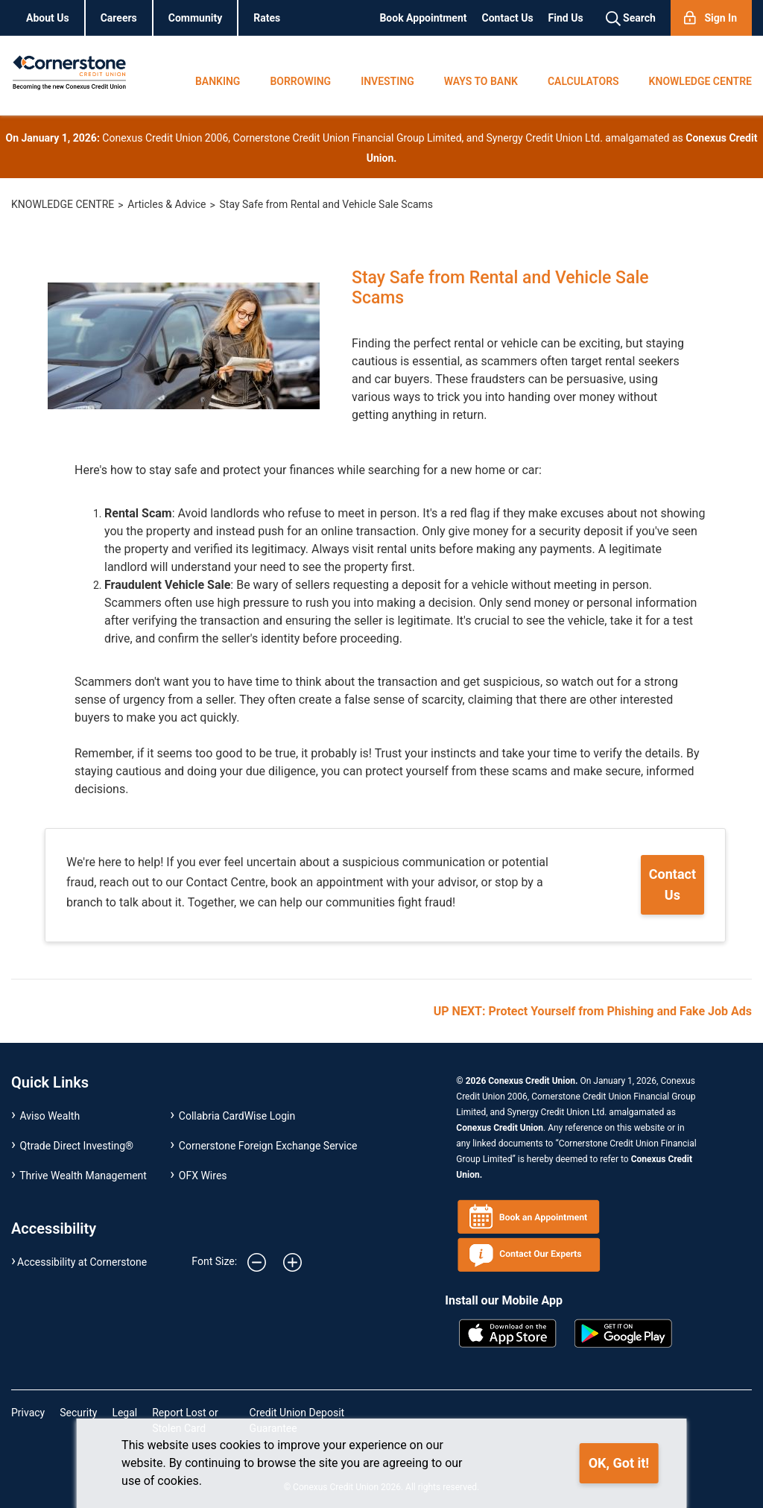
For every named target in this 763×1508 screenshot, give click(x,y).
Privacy (28, 1413)
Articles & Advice (166, 204)
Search (631, 18)
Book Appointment (422, 18)
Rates (266, 18)
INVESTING (387, 81)
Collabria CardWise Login (237, 1116)
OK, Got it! (619, 1463)
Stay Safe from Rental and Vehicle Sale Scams (327, 204)
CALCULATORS (583, 81)
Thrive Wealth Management (83, 1176)
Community (195, 18)
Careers (119, 18)
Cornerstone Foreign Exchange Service (268, 1146)
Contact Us (508, 18)
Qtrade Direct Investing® (77, 1146)
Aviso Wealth (50, 1116)
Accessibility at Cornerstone (82, 1262)
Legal (124, 1413)
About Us (47, 18)
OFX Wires (203, 1176)
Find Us (565, 18)
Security (78, 1413)
